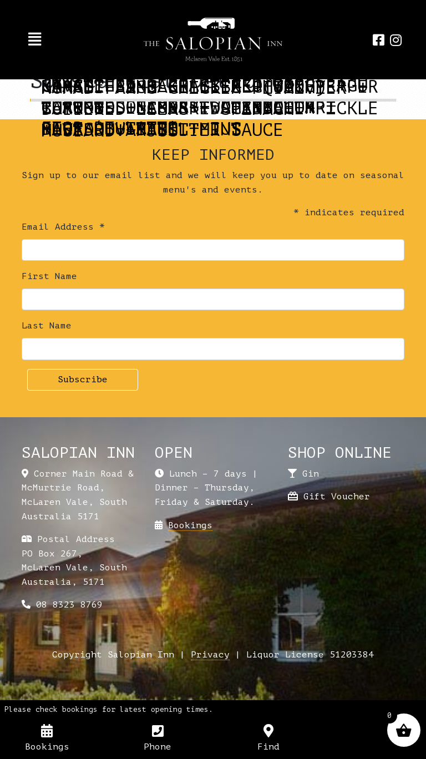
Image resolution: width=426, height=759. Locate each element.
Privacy (210, 655)
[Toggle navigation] (35, 39)
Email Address (63, 227)
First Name (49, 276)
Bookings (190, 525)
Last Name (47, 326)
